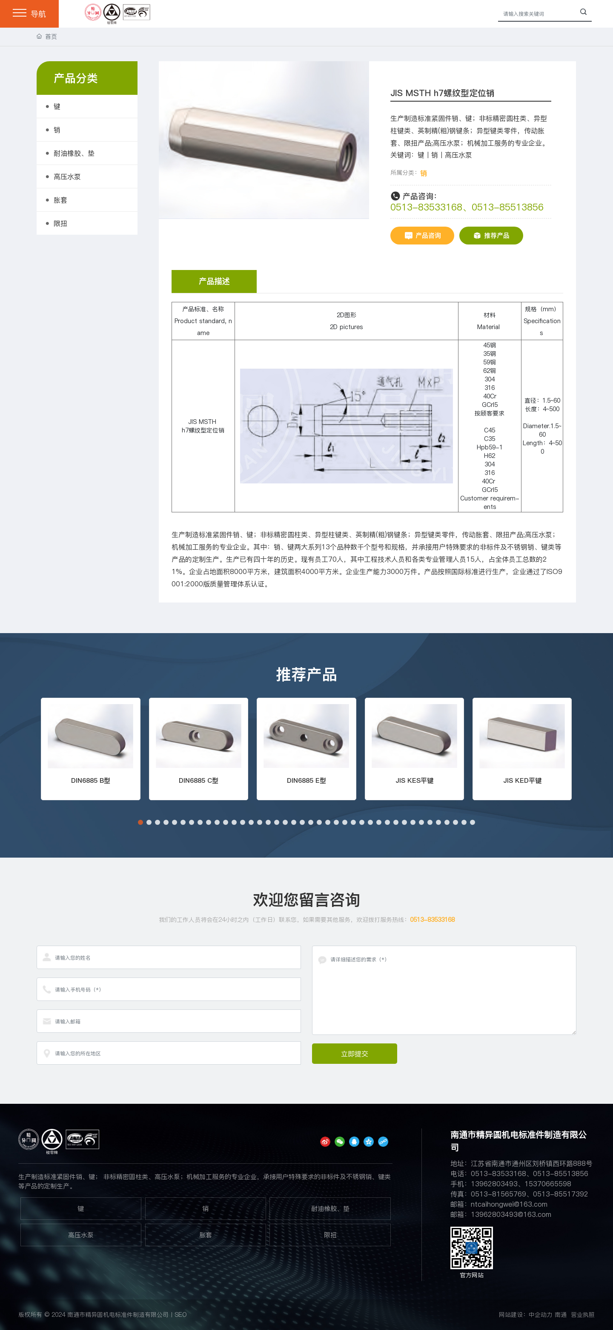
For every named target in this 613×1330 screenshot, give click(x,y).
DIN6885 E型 (306, 780)
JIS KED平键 (522, 780)
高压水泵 (81, 1235)
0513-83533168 (426, 207)
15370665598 (547, 1183)
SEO (181, 1314)
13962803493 (494, 1183)
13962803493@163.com (511, 1214)
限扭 (330, 1235)
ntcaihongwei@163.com (509, 1204)
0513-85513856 (508, 207)
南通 (561, 1314)
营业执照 (583, 1314)
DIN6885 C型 (198, 780)
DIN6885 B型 (90, 780)
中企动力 (541, 1314)
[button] (140, 822)
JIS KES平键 (414, 780)
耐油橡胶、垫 (330, 1208)
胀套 (205, 1235)
